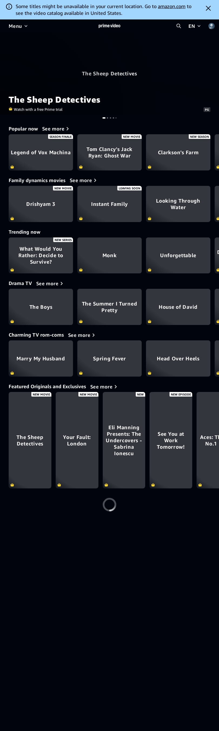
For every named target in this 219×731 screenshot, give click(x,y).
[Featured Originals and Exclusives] (104, 386)
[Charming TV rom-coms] (82, 335)
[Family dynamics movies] (84, 180)
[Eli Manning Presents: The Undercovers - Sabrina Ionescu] (178, 440)
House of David (178, 307)
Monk (109, 255)
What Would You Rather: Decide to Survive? (41, 255)
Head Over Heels (178, 358)
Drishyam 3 (41, 204)
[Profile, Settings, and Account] (211, 26)
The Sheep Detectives (109, 73)
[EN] (195, 25)
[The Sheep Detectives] (41, 440)
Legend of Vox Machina (41, 152)
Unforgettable (178, 255)
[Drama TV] (50, 283)
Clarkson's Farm (178, 152)
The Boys (41, 307)
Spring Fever (109, 358)
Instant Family (109, 204)
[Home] (109, 26)
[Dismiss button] (208, 8)
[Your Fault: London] (109, 440)
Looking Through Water (178, 204)
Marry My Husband (41, 358)
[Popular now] (56, 128)
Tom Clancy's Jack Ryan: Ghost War (109, 152)
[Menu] (18, 25)
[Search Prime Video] (178, 26)
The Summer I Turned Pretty (109, 307)
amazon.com (171, 6)
